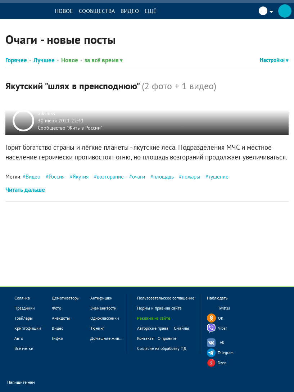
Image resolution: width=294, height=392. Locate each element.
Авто (18, 338)
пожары (191, 176)
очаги (138, 176)
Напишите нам (25, 383)
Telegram (226, 352)
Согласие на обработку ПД (161, 348)
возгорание (110, 176)
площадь (163, 176)
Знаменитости (103, 308)
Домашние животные (110, 338)
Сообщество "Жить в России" (70, 127)
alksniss (46, 113)
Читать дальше (25, 190)
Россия (56, 176)
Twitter (224, 308)
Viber (222, 328)
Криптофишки (27, 328)
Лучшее (44, 60)
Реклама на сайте (153, 318)
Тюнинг (97, 328)
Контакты (145, 338)
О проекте (167, 338)
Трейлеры (23, 318)
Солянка (22, 298)
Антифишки (101, 298)
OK (220, 318)
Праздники (24, 308)
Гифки (57, 338)
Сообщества (97, 10)
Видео (130, 10)
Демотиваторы (66, 298)
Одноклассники (104, 318)
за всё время (104, 60)
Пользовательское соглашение (165, 298)
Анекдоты (61, 318)
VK (222, 342)
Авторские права (152, 328)
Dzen (222, 362)
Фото (56, 308)
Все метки (23, 348)
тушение (218, 176)
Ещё (151, 10)
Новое (64, 10)
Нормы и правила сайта (159, 308)
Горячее (16, 60)
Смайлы (181, 328)
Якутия (81, 176)
